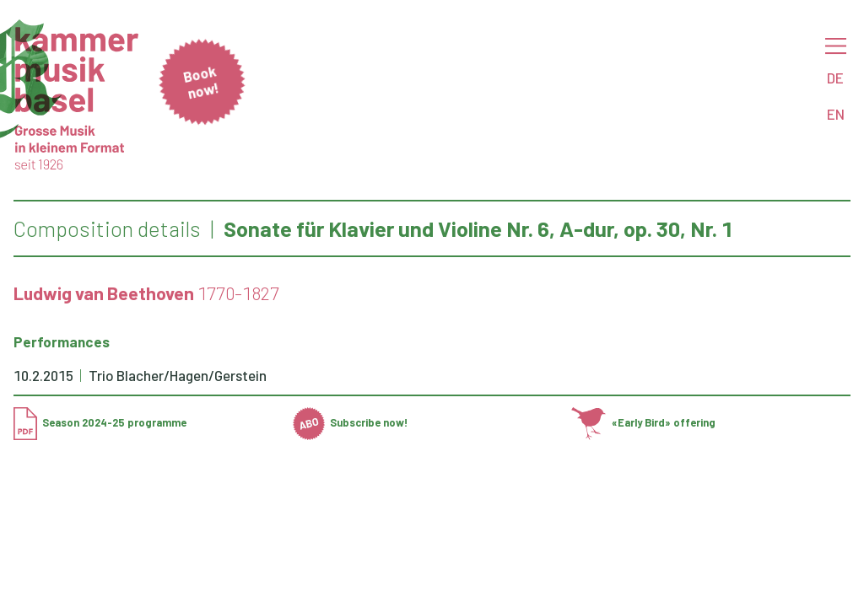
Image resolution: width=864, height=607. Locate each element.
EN (836, 113)
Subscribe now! (350, 422)
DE (835, 77)
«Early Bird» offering (643, 422)
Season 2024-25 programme (100, 422)
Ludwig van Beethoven (104, 293)
